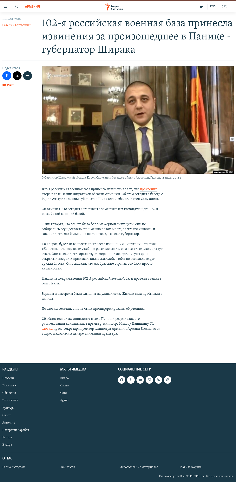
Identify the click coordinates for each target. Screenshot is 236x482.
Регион (7, 437)
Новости (8, 378)
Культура (8, 408)
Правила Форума (190, 467)
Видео (64, 378)
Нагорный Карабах (15, 430)
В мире (7, 444)
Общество (9, 393)
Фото (63, 393)
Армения (32, 7)
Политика (9, 385)
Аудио (64, 400)
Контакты (68, 467)
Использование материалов (139, 467)
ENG (212, 6)
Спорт (6, 415)
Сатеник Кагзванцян (16, 25)
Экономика (10, 400)
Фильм (64, 385)
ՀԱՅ (224, 6)
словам (47, 329)
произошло (148, 189)
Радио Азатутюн (13, 467)
